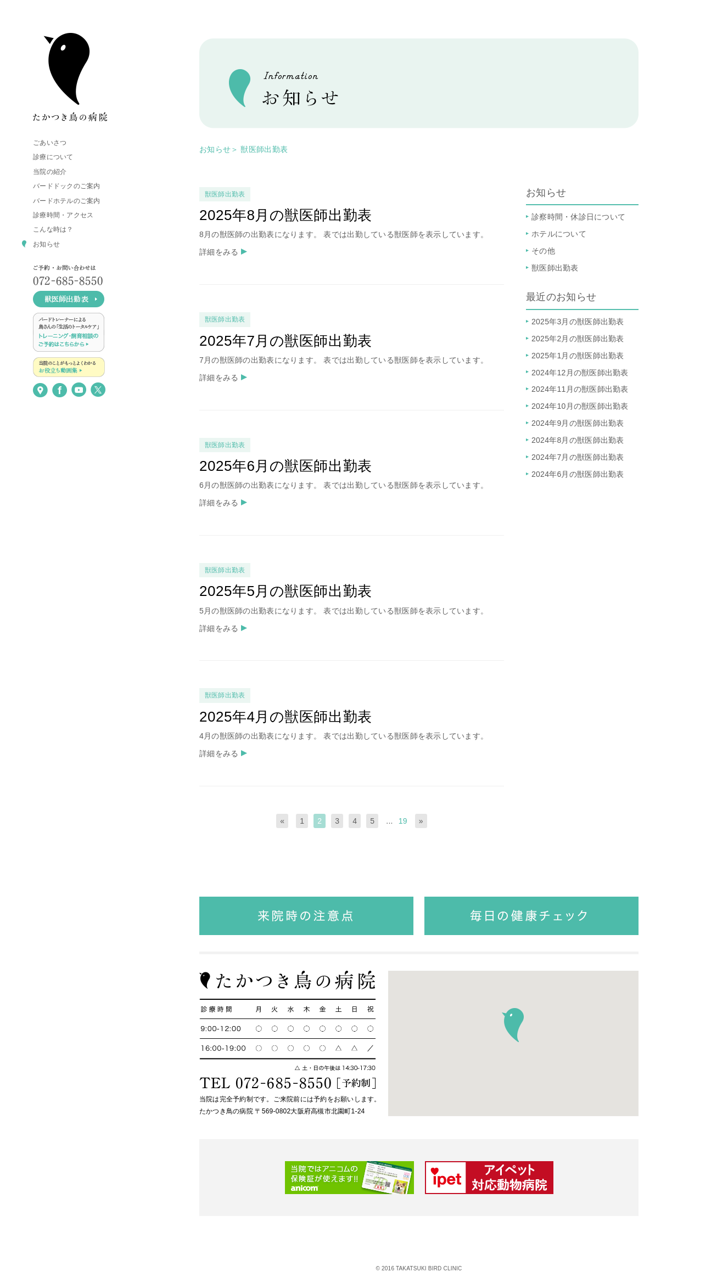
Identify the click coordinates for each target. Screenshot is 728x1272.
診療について (53, 157)
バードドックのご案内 (66, 186)
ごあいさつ (49, 143)
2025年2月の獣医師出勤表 (577, 338)
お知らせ (46, 244)
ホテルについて (558, 233)
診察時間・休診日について (578, 216)
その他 (543, 250)
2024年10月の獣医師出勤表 (580, 406)
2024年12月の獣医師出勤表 (580, 372)
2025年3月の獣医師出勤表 (577, 321)
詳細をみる (218, 251)
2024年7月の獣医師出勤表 (577, 457)
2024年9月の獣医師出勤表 (577, 423)
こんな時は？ (53, 229)
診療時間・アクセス (63, 215)
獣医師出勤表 (264, 149)
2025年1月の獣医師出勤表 (577, 355)
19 (403, 821)
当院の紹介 (49, 172)
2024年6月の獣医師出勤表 (577, 474)
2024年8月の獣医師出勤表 (577, 440)
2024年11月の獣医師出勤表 (580, 389)
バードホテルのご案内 (66, 201)
